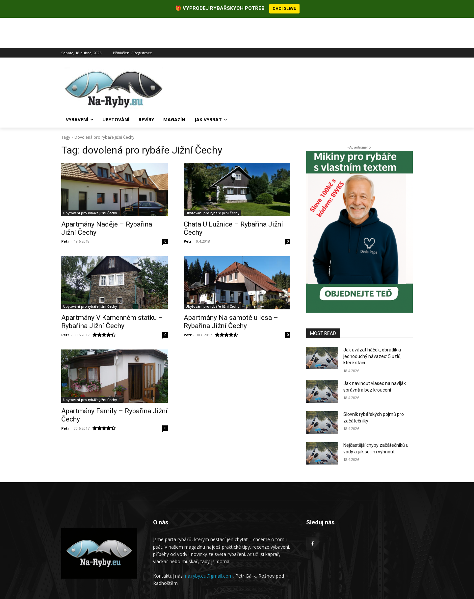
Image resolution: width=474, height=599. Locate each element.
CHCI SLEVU (284, 8)
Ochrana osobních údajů (389, 580)
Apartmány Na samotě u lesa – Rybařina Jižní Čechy (231, 291)
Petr (65, 210)
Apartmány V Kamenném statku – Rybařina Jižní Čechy (112, 291)
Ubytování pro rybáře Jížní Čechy (90, 182)
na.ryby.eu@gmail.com (209, 545)
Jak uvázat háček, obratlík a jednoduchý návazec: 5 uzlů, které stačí (372, 326)
